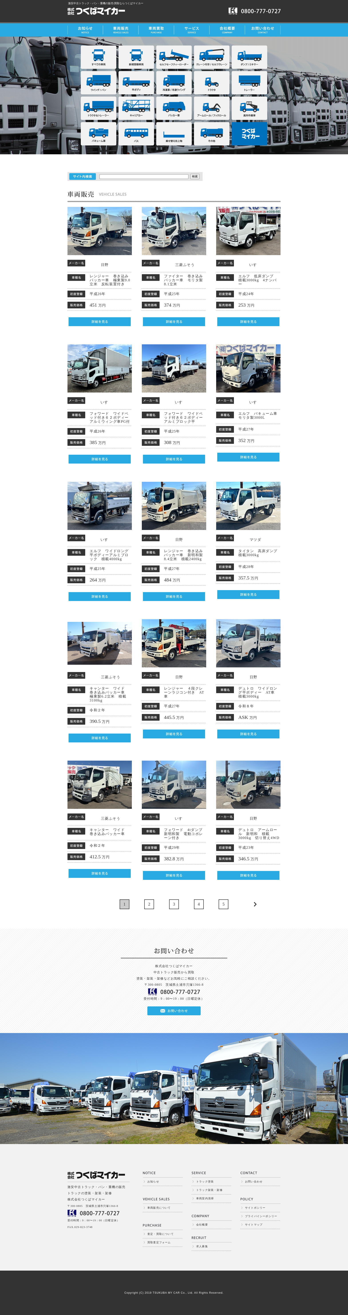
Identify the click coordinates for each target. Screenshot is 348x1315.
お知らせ (153, 1181)
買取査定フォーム (159, 1242)
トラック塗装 (205, 1181)
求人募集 (202, 1246)
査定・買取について (160, 1234)
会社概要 (202, 1224)
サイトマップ (254, 1224)
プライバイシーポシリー (261, 1216)
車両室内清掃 (205, 1198)
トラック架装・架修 (209, 1190)
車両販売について (159, 1207)
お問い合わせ (254, 1181)
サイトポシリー (255, 1207)
